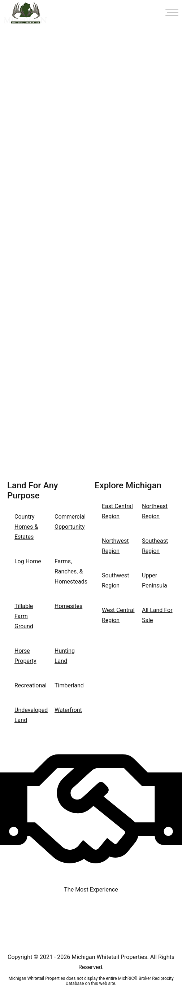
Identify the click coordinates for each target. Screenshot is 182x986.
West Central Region (118, 615)
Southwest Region (115, 580)
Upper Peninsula (154, 580)
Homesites (68, 606)
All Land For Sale (157, 615)
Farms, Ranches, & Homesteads (71, 571)
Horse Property (25, 655)
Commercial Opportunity (70, 521)
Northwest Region (115, 545)
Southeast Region (155, 545)
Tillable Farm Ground (23, 616)
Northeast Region (155, 511)
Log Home (27, 561)
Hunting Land (65, 655)
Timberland (69, 685)
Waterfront (68, 710)
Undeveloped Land (30, 715)
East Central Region (117, 511)
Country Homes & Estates (26, 526)
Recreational (30, 685)
